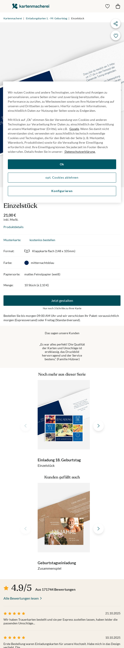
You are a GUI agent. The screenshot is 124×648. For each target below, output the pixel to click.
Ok (62, 164)
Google (74, 129)
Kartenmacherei (12, 18)
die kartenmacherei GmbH (30, 6)
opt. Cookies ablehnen (62, 177)
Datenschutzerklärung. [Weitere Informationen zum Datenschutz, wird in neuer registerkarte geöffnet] (80, 151)
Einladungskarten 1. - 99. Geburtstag (46, 18)
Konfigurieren (61, 191)
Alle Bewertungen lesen (21, 598)
